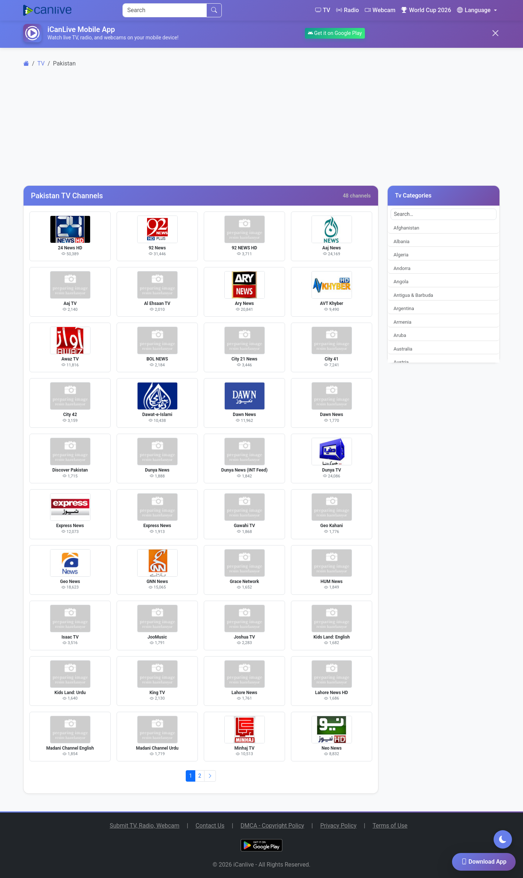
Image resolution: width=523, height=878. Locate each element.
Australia (403, 349)
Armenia (403, 322)
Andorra (402, 268)
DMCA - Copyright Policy (272, 825)
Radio (347, 10)
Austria (401, 362)
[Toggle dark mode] (503, 839)
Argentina (404, 308)
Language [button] (473, 10)
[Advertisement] (261, 130)
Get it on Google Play (335, 33)
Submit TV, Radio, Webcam (144, 825)
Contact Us (210, 825)
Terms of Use (390, 825)
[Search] (164, 10)
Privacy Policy (338, 825)
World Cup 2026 (426, 10)
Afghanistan (406, 228)
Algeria (401, 254)
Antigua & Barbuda (413, 295)
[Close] (495, 33)
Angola (401, 281)
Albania (401, 241)
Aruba (400, 335)
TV (322, 10)
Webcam (380, 10)
